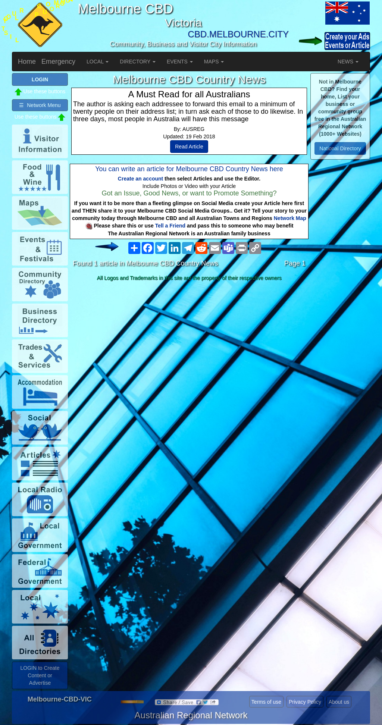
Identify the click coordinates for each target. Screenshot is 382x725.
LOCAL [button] (98, 62)
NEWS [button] (348, 62)
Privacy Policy (305, 702)
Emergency (58, 61)
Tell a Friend (170, 226)
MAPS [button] (214, 62)
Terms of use (266, 702)
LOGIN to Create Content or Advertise (39, 675)
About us (339, 702)
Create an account (140, 179)
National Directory (340, 148)
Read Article (189, 147)
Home (27, 61)
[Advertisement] (189, 343)
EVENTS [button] (180, 62)
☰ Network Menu (39, 105)
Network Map (290, 218)
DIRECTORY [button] (138, 62)
